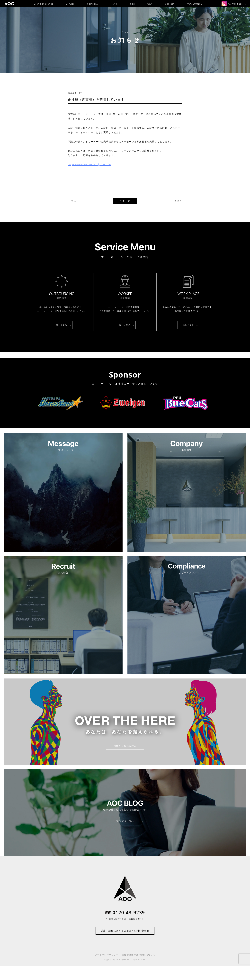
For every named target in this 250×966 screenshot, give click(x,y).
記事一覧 (125, 200)
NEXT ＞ (178, 200)
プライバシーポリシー (107, 954)
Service (70, 3)
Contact (169, 3)
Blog (132, 3)
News (114, 3)
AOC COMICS (194, 3)
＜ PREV (72, 200)
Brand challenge (44, 3)
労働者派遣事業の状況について (138, 954)
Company (92, 3)
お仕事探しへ (237, 3)
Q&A (149, 3)
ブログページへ (125, 821)
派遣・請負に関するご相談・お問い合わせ (125, 930)
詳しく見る (61, 325)
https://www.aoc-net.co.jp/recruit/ (89, 164)
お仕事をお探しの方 (125, 745)
